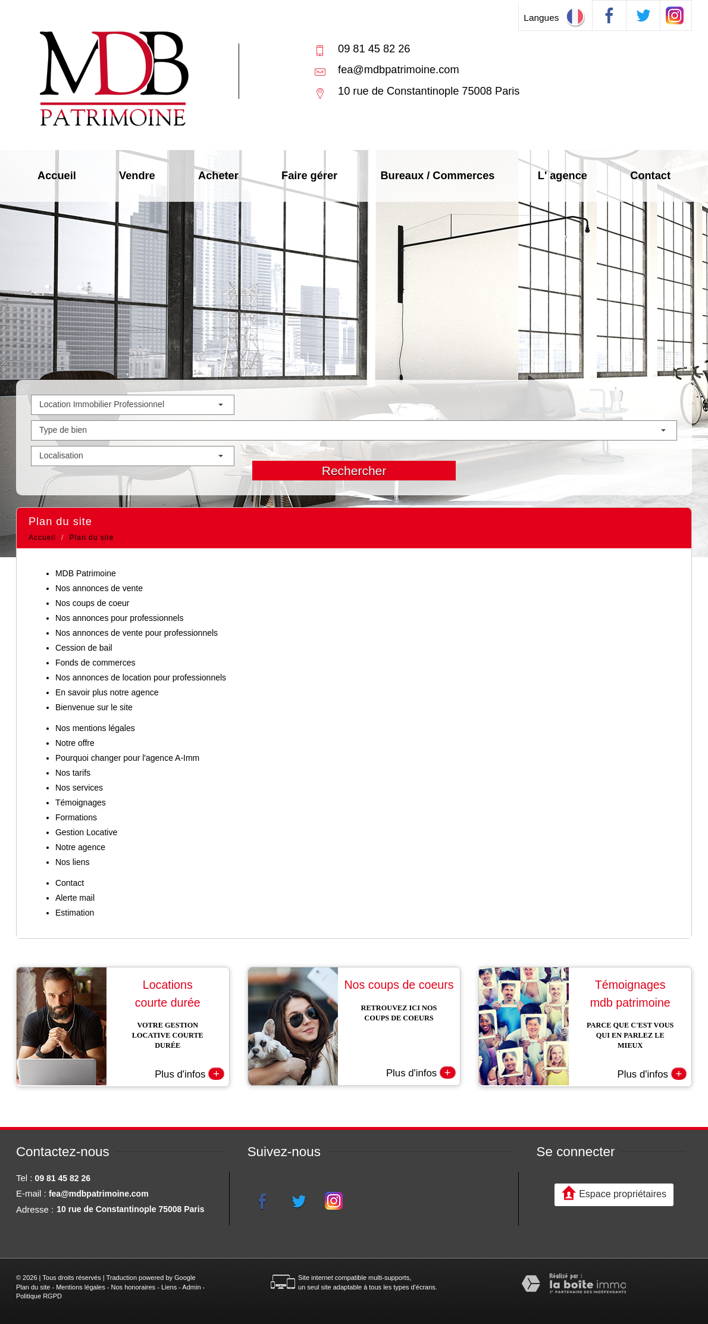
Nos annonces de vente (99, 588)
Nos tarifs (72, 772)
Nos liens (72, 862)
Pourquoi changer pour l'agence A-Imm (127, 758)
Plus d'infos (189, 1072)
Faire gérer (309, 176)
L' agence (562, 176)
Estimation (74, 912)
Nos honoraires (133, 1285)
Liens (169, 1285)
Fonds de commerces (95, 662)
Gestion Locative (86, 832)
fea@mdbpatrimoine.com (398, 70)
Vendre (137, 176)
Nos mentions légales (95, 728)
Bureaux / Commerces (437, 176)
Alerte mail (75, 898)
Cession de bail (83, 647)
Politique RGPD (39, 1295)
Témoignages (80, 802)
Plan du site (33, 1285)
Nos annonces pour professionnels (119, 618)
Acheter (218, 176)
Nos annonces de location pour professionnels (140, 677)
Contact (650, 176)
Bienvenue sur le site (94, 707)
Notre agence (80, 847)
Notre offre (75, 743)
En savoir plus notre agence (107, 692)
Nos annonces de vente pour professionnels (136, 633)
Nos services (79, 787)
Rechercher (354, 470)
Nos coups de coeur (92, 603)
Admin (191, 1285)
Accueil (56, 176)
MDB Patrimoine (85, 573)
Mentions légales (80, 1285)
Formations (76, 817)
